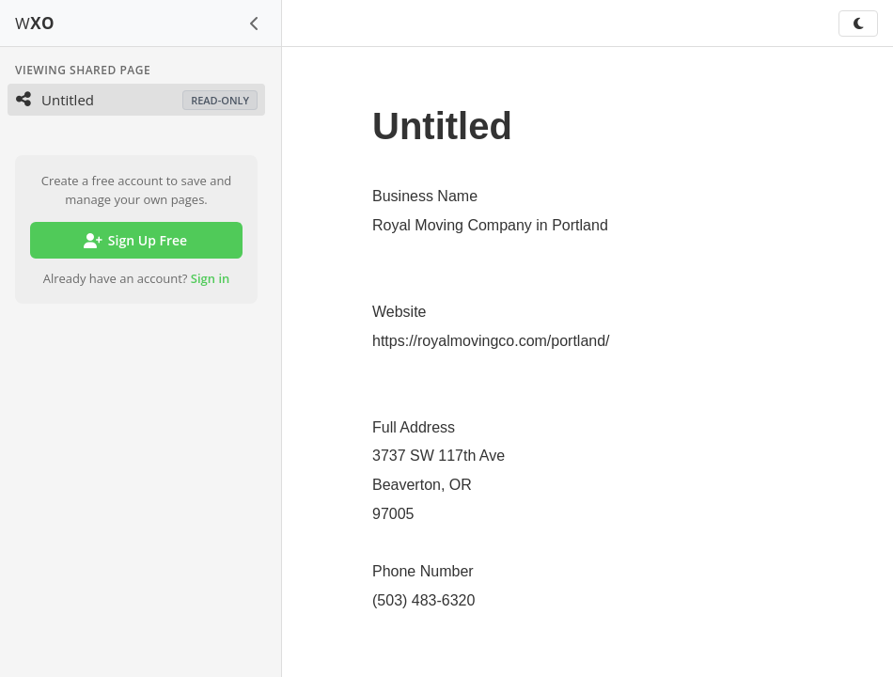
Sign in (210, 278)
